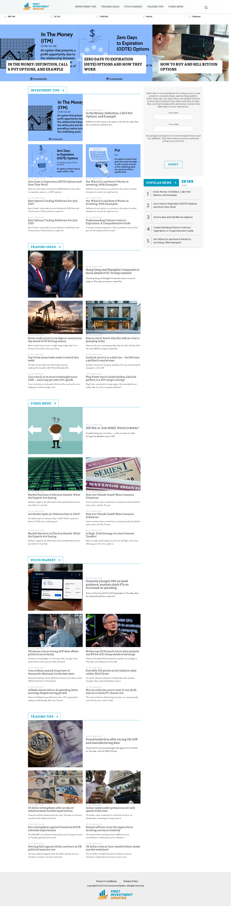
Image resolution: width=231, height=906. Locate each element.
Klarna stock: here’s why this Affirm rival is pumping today (113, 340)
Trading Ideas (110, 6)
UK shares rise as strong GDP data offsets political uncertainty (53, 653)
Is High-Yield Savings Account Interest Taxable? (110, 535)
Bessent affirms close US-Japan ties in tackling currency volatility (109, 829)
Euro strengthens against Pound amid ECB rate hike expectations (54, 829)
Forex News (175, 6)
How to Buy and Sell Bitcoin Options (173, 217)
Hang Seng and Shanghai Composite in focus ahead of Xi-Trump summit (112, 271)
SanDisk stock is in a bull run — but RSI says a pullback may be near (113, 359)
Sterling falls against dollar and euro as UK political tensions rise (55, 848)
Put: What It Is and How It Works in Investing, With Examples (107, 183)
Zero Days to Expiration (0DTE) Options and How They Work (55, 183)
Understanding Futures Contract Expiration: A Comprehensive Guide (108, 222)
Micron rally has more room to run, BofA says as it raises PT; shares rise (111, 691)
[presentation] (173, 152)
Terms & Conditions (106, 881)
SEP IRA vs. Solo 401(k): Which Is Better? (112, 428)
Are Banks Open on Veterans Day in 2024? (54, 514)
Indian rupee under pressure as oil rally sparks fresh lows (110, 809)
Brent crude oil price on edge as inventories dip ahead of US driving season (55, 340)
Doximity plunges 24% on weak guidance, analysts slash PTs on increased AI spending (107, 585)
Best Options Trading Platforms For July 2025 (52, 202)
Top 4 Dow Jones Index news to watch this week (53, 359)
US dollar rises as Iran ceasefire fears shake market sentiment (113, 848)
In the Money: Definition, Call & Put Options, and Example (109, 115)
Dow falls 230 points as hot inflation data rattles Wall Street (111, 672)
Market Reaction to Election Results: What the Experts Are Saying (54, 496)
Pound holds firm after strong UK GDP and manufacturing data (112, 741)
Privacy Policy (130, 881)
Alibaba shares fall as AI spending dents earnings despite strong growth (53, 691)
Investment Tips (85, 6)
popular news (161, 183)
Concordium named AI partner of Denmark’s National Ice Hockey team (51, 672)
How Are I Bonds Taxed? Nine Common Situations (110, 496)
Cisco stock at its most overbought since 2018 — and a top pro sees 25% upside (52, 378)
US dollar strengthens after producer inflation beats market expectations (51, 809)
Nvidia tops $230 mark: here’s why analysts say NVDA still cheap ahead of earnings (112, 653)
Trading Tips (155, 6)
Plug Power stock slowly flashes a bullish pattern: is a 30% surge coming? (111, 378)
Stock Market (133, 6)
